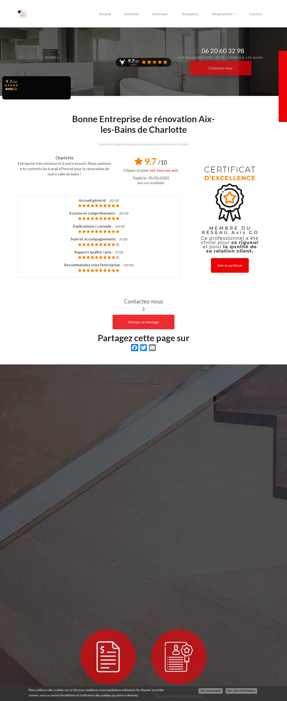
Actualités (196, 14)
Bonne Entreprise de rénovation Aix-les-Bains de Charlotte (152, 144)
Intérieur (142, 14)
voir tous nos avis (163, 170)
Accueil (117, 14)
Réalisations (227, 14)
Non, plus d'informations (241, 690)
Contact (257, 14)
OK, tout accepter (210, 690)
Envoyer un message (143, 322)
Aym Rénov (106, 144)
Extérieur (168, 14)
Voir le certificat (230, 265)
